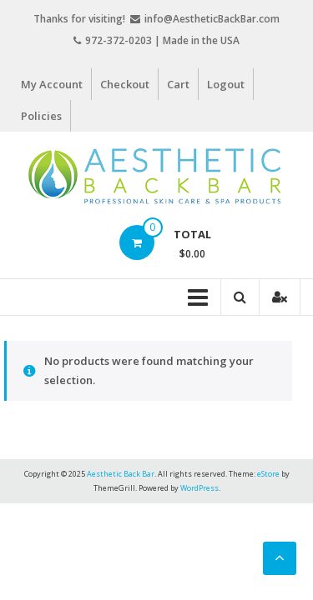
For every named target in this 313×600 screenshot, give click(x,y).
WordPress (199, 487)
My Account (52, 84)
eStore (268, 473)
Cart (178, 84)
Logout (226, 84)
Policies (41, 115)
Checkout (124, 84)
